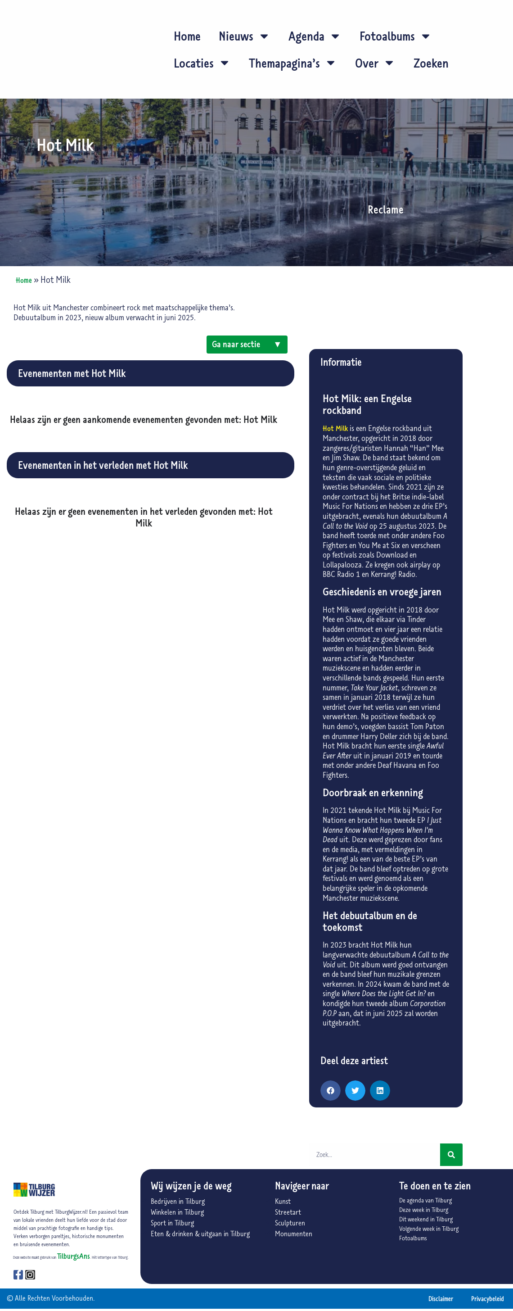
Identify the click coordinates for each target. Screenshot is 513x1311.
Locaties (202, 62)
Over (375, 62)
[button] (330, 1090)
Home (187, 36)
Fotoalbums (396, 36)
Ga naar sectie (247, 345)
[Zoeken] (451, 1154)
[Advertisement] (144, 613)
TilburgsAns (73, 1256)
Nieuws (244, 36)
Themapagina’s (293, 62)
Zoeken (431, 63)
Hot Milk (335, 428)
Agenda (315, 36)
